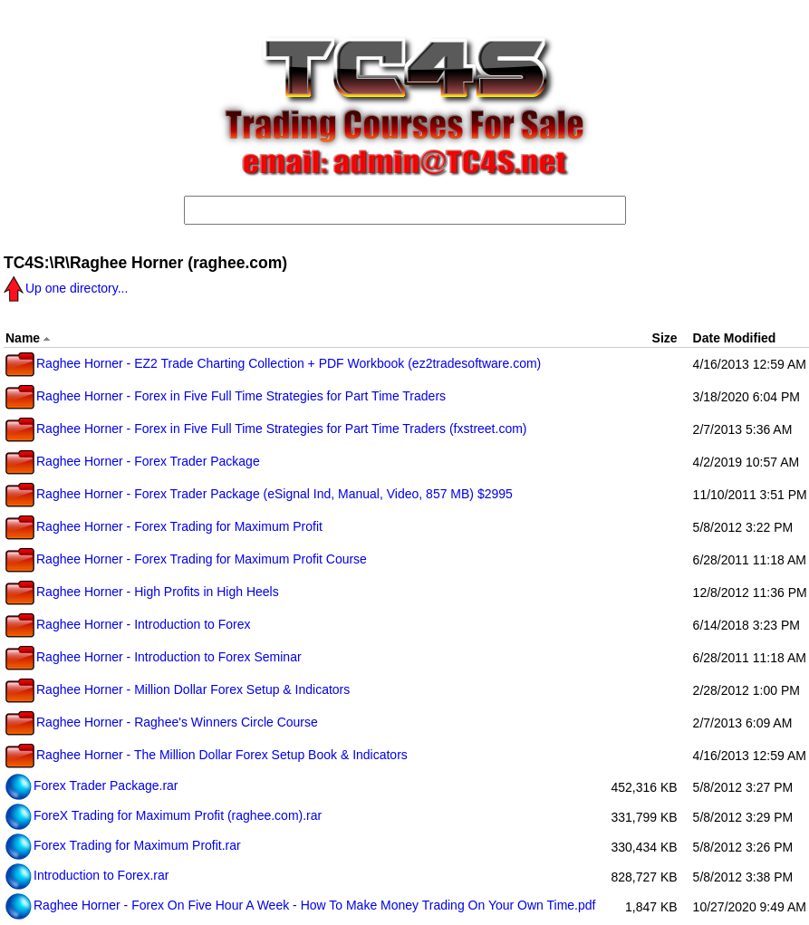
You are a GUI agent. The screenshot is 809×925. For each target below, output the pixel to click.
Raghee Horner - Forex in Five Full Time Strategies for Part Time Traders (225, 396)
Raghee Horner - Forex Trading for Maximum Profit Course (186, 559)
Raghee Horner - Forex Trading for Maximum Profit (164, 526)
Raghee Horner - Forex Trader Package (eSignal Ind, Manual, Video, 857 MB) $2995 (259, 494)
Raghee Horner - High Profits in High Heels (142, 591)
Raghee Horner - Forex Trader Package (132, 461)
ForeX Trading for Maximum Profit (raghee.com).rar (163, 815)
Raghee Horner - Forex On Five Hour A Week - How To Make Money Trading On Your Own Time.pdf (300, 905)
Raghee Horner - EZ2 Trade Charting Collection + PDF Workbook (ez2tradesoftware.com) (273, 363)
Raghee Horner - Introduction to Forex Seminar (153, 657)
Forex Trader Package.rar (91, 785)
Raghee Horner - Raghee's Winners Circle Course (161, 722)
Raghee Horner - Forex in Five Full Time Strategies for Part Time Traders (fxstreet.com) (266, 428)
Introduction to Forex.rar (87, 875)
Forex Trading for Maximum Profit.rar (123, 845)
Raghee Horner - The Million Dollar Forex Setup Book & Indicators (206, 754)
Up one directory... (66, 288)
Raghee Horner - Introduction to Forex (128, 624)
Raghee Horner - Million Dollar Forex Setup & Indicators (177, 689)
